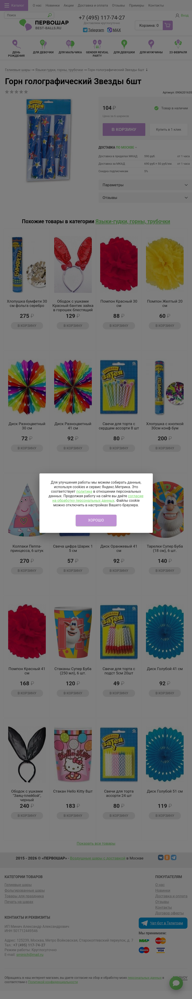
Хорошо (96, 520)
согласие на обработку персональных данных (97, 498)
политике (84, 491)
